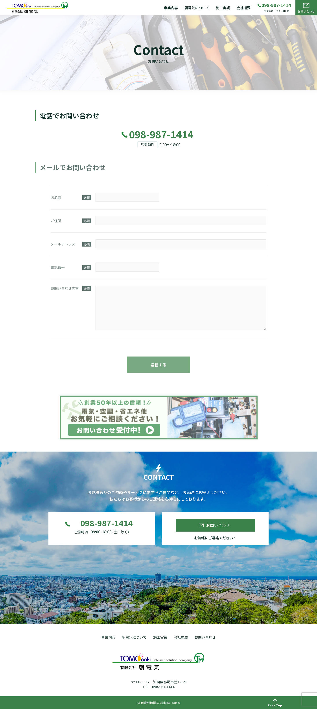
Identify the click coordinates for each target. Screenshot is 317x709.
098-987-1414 (106, 524)
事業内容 (171, 7)
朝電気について (196, 7)
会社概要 (243, 7)
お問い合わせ (306, 11)
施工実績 (223, 7)
